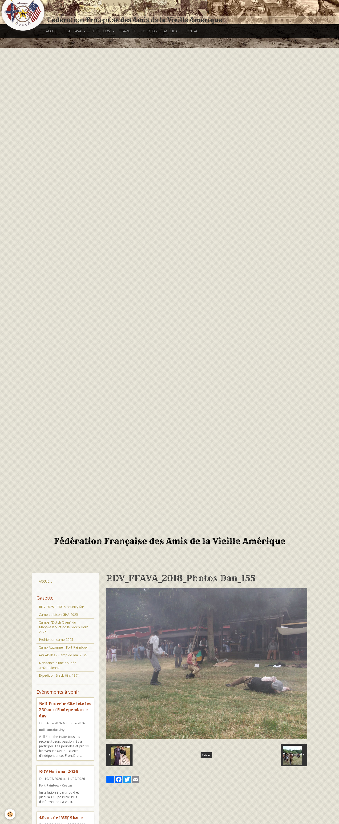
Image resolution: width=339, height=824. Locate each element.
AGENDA (171, 31)
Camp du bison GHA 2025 (58, 614)
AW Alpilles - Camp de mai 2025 (63, 655)
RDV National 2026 (58, 771)
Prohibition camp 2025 (56, 639)
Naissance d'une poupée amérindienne (57, 665)
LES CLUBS (102, 31)
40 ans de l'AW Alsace (61, 817)
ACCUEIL (52, 31)
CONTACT (192, 31)
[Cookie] (10, 814)
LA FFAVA (74, 31)
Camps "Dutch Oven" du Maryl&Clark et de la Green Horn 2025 (63, 627)
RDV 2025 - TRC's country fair (61, 607)
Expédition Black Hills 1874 (59, 675)
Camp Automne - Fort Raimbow (63, 647)
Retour (206, 755)
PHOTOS (150, 31)
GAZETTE (128, 31)
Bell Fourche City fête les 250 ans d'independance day (65, 709)
